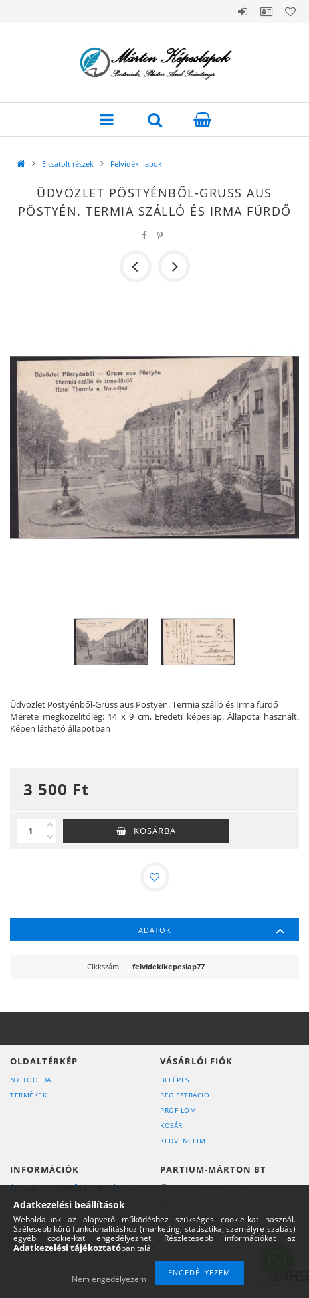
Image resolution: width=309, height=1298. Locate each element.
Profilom (178, 1110)
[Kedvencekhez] (154, 877)
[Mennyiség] (30, 831)
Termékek (28, 1094)
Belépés (243, 11)
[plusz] (49, 825)
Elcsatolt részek (68, 164)
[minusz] (49, 837)
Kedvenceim (182, 1140)
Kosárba (155, 831)
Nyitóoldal (32, 1079)
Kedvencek (290, 11)
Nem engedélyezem (109, 1279)
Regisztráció (184, 1094)
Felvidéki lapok (136, 164)
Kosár (171, 1125)
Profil (266, 11)
